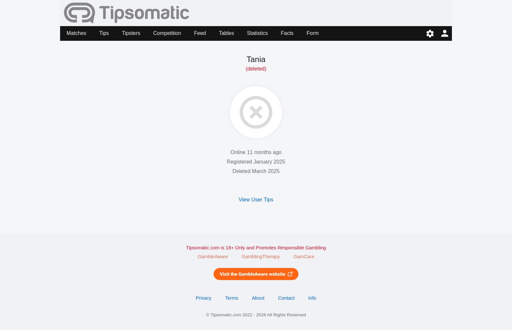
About (258, 298)
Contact (286, 298)
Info (312, 298)
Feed (200, 33)
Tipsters (131, 33)
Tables (226, 33)
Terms (231, 298)
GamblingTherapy (261, 256)
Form (313, 33)
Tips (104, 33)
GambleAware (213, 256)
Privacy (203, 298)
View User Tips (256, 199)
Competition (167, 33)
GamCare (304, 256)
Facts (287, 33)
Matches (76, 33)
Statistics (257, 33)
